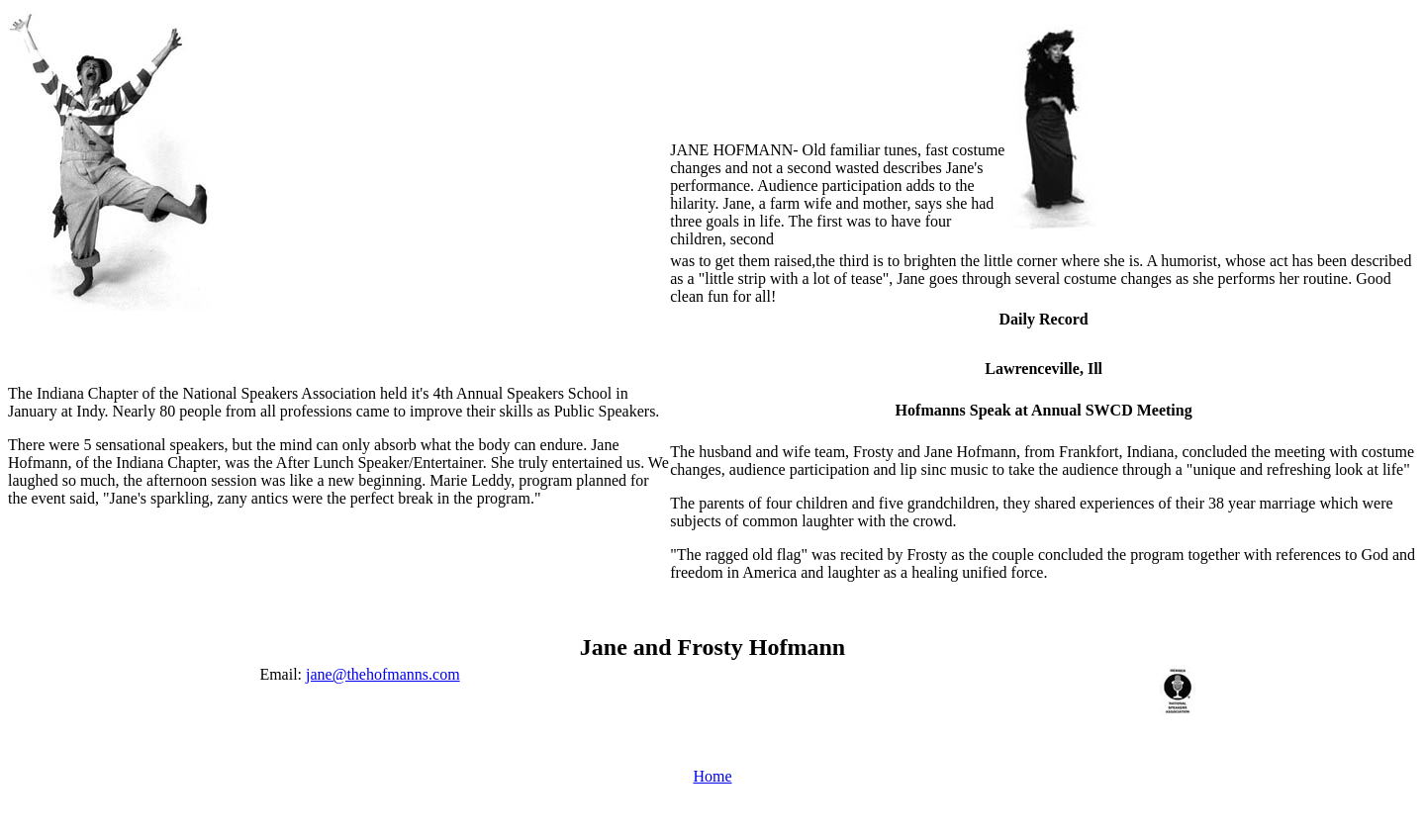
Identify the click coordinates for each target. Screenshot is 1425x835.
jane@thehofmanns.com (383, 674)
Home (712, 776)
